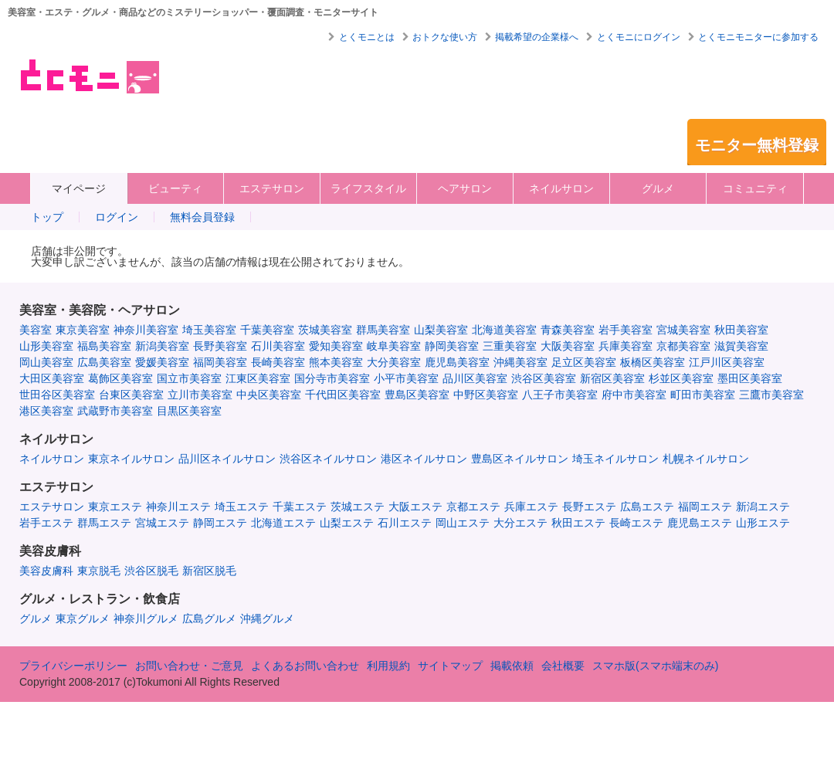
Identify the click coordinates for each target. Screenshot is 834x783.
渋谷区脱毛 (151, 570)
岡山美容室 (46, 362)
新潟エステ (763, 506)
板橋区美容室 (652, 362)
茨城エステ (358, 506)
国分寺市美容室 (332, 378)
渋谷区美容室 (543, 378)
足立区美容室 (583, 362)
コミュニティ (755, 188)
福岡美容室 (220, 362)
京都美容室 (683, 346)
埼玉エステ (242, 506)
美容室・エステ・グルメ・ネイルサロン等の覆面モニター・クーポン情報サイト (88, 76)
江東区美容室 (257, 378)
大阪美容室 (568, 346)
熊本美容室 (336, 362)
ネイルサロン (561, 188)
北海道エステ (283, 523)
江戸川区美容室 (726, 362)
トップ (47, 217)
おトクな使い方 (444, 37)
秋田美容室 (741, 330)
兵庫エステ (531, 506)
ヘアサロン (465, 188)
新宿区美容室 (612, 378)
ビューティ (175, 188)
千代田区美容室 (343, 394)
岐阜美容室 (394, 346)
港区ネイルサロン (424, 459)
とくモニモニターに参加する (758, 37)
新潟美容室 (162, 346)
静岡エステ (220, 523)
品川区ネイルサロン (227, 459)
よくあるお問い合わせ (305, 665)
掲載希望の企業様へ (536, 37)
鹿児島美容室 (457, 362)
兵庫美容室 (625, 346)
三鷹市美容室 (771, 394)
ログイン (116, 217)
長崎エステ (636, 523)
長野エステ (589, 506)
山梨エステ (347, 523)
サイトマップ (450, 665)
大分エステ (520, 523)
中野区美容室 (485, 394)
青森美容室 (568, 330)
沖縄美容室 (520, 362)
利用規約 (388, 665)
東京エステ (115, 506)
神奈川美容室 (146, 330)
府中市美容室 (634, 394)
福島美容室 (104, 346)
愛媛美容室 (162, 362)
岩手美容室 (625, 330)
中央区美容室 (268, 394)
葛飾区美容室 (120, 378)
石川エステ (405, 523)
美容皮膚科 (46, 570)
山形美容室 (46, 346)
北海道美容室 (504, 330)
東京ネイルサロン (131, 459)
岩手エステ (46, 523)
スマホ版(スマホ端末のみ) (655, 665)
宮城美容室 (683, 330)
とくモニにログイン (638, 37)
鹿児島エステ (699, 523)
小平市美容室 (406, 378)
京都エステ (473, 506)
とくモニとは (367, 37)
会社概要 (563, 665)
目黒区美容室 (189, 411)
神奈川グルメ (146, 618)
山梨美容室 (441, 330)
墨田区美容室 (749, 378)
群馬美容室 (383, 330)
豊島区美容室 (417, 394)
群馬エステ (104, 523)
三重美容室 (510, 346)
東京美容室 (83, 330)
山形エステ (763, 523)
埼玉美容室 (209, 330)
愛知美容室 (336, 346)
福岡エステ (705, 506)
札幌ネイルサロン (706, 459)
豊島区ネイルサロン (519, 459)
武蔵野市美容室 (115, 411)
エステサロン (271, 188)
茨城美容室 (325, 330)
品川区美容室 (474, 378)
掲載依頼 (512, 665)
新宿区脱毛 (209, 570)
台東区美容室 (131, 394)
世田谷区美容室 (57, 394)
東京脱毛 (98, 570)
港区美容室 (46, 411)
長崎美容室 (278, 362)
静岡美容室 (452, 346)
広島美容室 (104, 362)
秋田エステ (578, 523)
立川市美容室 (200, 394)
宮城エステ (162, 523)
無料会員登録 (202, 217)
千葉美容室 (267, 330)
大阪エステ (415, 506)
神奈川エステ (178, 506)
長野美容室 (220, 346)
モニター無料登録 (757, 145)
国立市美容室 (189, 378)
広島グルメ (209, 618)
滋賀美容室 (741, 346)
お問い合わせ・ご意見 (189, 665)
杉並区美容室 (681, 378)
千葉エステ (300, 506)
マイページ (79, 188)
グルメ (658, 188)
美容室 (35, 330)
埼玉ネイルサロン (615, 459)
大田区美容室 (51, 378)
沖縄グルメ (267, 618)
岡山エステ (463, 523)
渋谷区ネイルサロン (328, 459)
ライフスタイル (368, 188)
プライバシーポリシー (73, 665)
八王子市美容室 (560, 394)
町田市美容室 (702, 394)
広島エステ (647, 506)
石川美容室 (278, 346)
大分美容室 (394, 362)
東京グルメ (83, 618)
